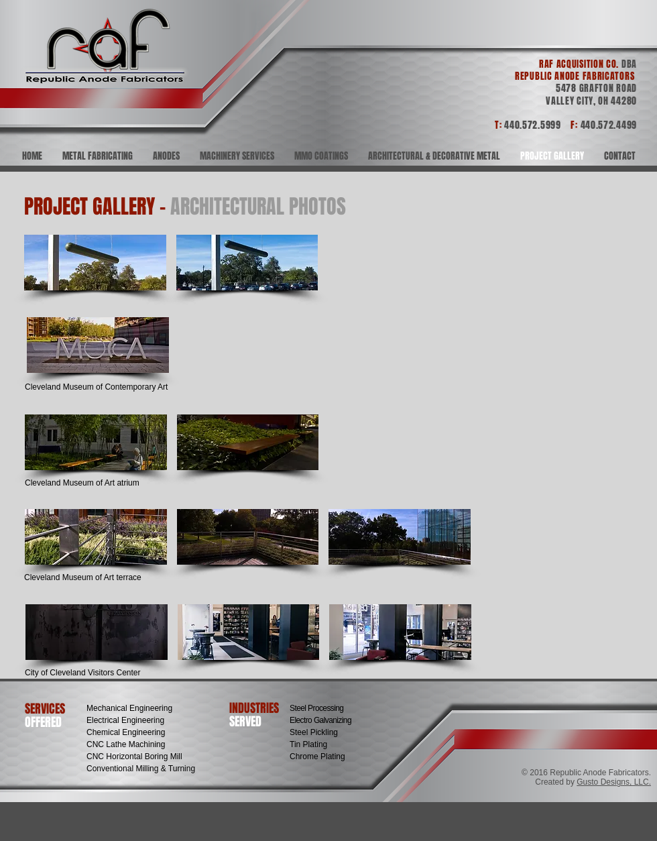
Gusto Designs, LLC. (614, 782)
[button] (95, 262)
